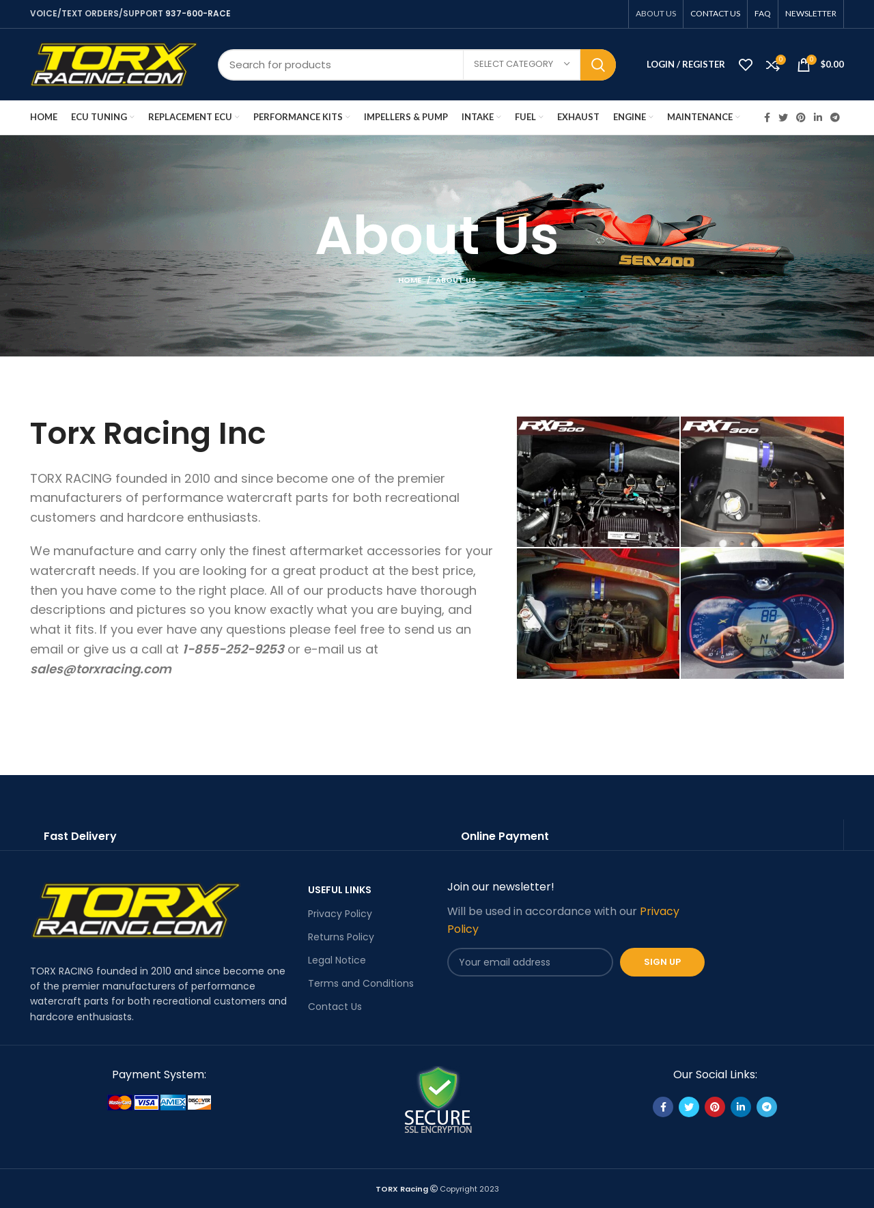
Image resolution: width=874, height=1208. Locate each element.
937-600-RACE (198, 13)
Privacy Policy (340, 914)
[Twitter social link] (783, 117)
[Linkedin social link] (818, 117)
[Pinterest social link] (801, 117)
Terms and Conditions (361, 983)
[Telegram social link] (835, 117)
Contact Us (335, 1006)
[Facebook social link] (767, 117)
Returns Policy (341, 937)
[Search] (417, 65)
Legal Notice (337, 960)
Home (409, 280)
